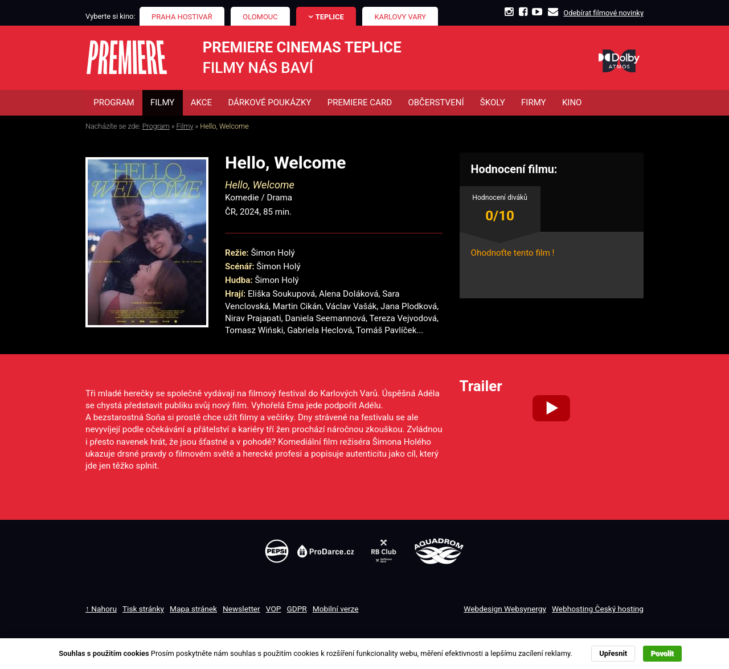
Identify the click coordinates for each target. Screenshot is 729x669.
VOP (273, 608)
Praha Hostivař (181, 17)
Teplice (330, 17)
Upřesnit (613, 653)
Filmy (185, 126)
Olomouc (260, 17)
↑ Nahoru (101, 608)
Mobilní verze (336, 608)
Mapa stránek (193, 608)
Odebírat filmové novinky (603, 13)
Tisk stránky (143, 608)
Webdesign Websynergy (505, 608)
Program (156, 126)
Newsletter (241, 608)
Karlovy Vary (401, 17)
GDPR (296, 608)
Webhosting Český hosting (598, 608)
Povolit (662, 653)
